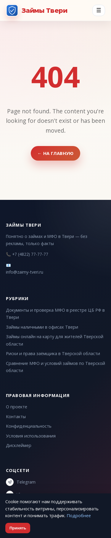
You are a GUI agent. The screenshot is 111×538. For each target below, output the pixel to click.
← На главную (55, 153)
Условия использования (31, 436)
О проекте (16, 407)
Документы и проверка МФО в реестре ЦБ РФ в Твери (55, 313)
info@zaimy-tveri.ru (24, 272)
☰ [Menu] (98, 10)
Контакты (16, 416)
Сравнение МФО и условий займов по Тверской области (55, 366)
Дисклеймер (18, 445)
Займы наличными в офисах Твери (42, 327)
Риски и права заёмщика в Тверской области (53, 353)
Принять (17, 528)
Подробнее (79, 515)
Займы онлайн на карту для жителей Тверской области (54, 340)
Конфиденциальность (29, 426)
